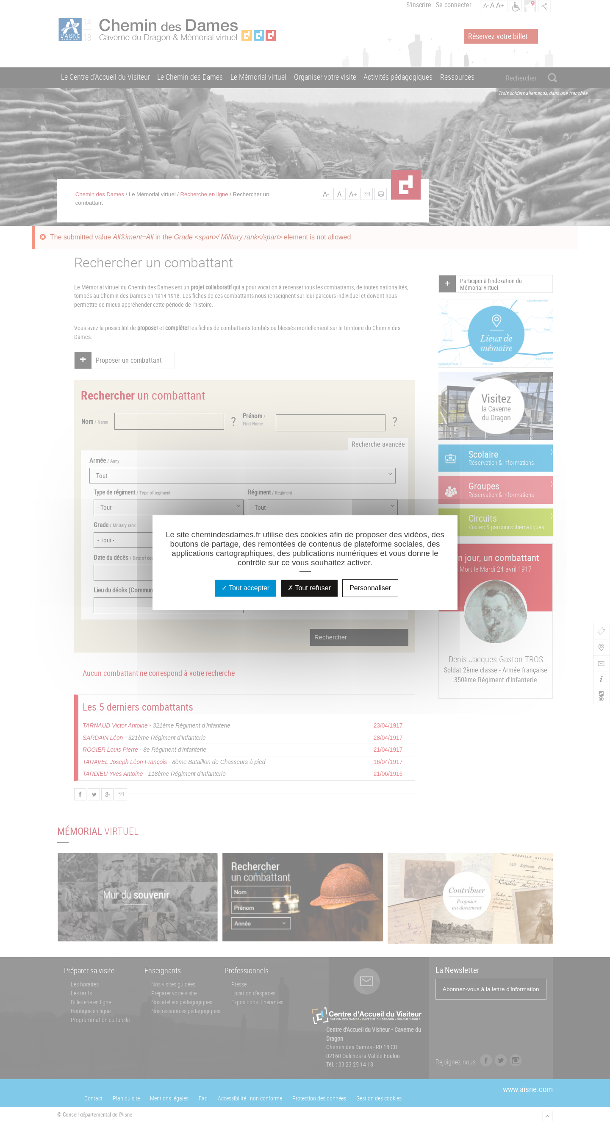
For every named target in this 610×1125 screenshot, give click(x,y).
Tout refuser (309, 588)
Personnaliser (370, 588)
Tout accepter (245, 588)
